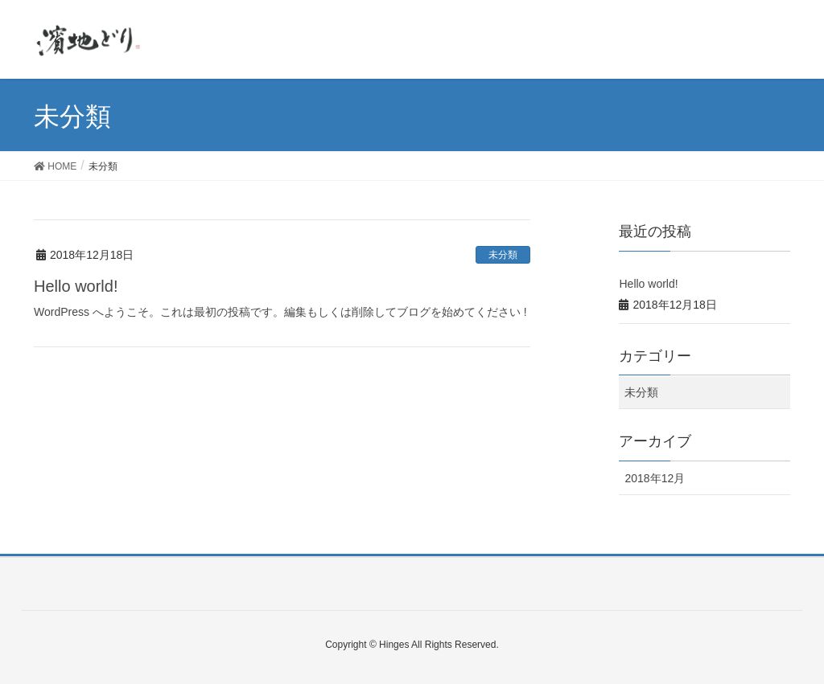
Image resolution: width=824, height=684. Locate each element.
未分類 (502, 254)
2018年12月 (654, 478)
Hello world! (75, 286)
